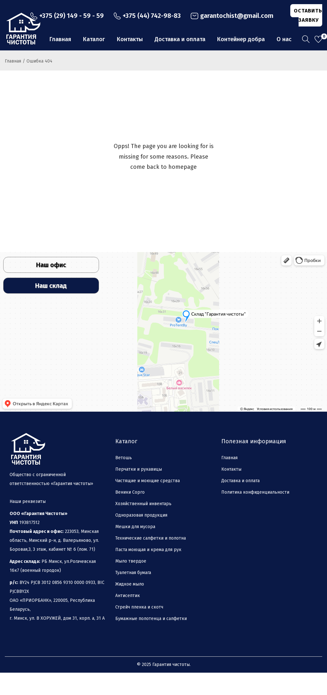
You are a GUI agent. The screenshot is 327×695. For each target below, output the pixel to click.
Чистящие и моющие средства (147, 503)
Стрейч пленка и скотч (139, 629)
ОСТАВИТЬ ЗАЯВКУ (308, 15)
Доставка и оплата (240, 503)
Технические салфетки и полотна (150, 560)
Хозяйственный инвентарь (143, 526)
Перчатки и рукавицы (138, 491)
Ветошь (123, 480)
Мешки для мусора (135, 549)
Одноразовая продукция (141, 537)
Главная (13, 83)
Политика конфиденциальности (255, 514)
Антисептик (127, 618)
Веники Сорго (130, 514)
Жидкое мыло (129, 606)
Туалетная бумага (133, 595)
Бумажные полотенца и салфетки (151, 641)
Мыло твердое (130, 583)
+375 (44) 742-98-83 (147, 15)
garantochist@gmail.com (231, 15)
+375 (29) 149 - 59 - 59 (67, 15)
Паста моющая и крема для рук (148, 572)
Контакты (231, 491)
